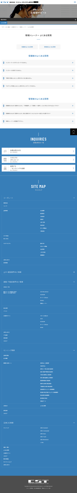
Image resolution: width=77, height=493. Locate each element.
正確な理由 (6, 355)
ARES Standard (44, 427)
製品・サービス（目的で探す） (9, 293)
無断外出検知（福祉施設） (46, 383)
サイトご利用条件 (30, 488)
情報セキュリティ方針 (46, 488)
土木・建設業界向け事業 (12, 272)
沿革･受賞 (42, 222)
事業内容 (5, 203)
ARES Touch (43, 436)
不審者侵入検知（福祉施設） (46, 386)
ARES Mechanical (44, 439)
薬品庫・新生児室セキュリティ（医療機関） (49, 392)
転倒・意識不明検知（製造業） (46, 371)
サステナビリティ (7, 243)
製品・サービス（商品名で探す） (10, 291)
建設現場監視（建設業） (45, 380)
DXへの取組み (43, 228)
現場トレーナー (23, 27)
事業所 (41, 219)
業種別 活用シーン (7, 363)
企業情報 (5, 210)
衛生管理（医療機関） (44, 395)
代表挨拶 (42, 216)
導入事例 (5, 308)
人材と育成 (42, 252)
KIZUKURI (42, 294)
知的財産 (42, 225)
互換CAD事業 (8, 422)
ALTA (41, 318)
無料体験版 (6, 458)
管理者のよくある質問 (49, 47)
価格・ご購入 (6, 447)
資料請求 (5, 338)
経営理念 (42, 213)
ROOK (41, 327)
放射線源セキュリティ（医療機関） (47, 389)
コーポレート (8, 198)
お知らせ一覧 (6, 287)
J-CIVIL (42, 442)
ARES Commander (44, 430)
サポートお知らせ (44, 315)
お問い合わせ (6, 259)
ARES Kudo (43, 433)
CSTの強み (6, 235)
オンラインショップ (7, 461)
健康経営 (42, 255)
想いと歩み (5, 238)
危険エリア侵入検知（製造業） (46, 369)
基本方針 (42, 243)
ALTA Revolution (44, 291)
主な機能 (5, 358)
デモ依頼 (5, 335)
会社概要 (42, 210)
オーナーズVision (44, 297)
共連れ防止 (42, 366)
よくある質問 (3, 22)
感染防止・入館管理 (44, 363)
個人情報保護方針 (37, 488)
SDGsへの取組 (43, 246)
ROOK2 (42, 300)
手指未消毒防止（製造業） (46, 374)
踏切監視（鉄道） (43, 398)
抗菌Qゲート (43, 401)
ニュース (5, 205)
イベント (5, 311)
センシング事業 (9, 350)
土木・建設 (7, 27)
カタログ (5, 341)
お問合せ (5, 405)
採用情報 (5, 262)
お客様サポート (14, 27)
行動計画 (42, 231)
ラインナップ (6, 427)
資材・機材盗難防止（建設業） (46, 377)
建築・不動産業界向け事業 (13, 282)
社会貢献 (42, 249)
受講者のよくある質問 (27, 47)
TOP (3, 27)
